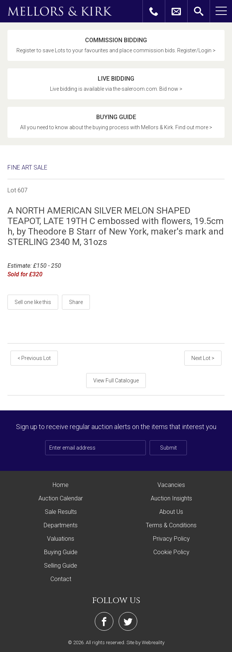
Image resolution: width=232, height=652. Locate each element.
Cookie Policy (171, 552)
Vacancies (171, 484)
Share (76, 302)
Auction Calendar (60, 498)
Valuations (60, 538)
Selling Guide (60, 565)
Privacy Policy (171, 538)
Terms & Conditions (171, 525)
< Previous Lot (34, 358)
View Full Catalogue (116, 381)
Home (61, 484)
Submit (168, 448)
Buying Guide (61, 552)
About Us (171, 511)
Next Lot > (202, 358)
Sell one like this (33, 302)
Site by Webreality (145, 642)
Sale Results (61, 511)
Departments (61, 525)
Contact (60, 579)
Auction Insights (171, 498)
